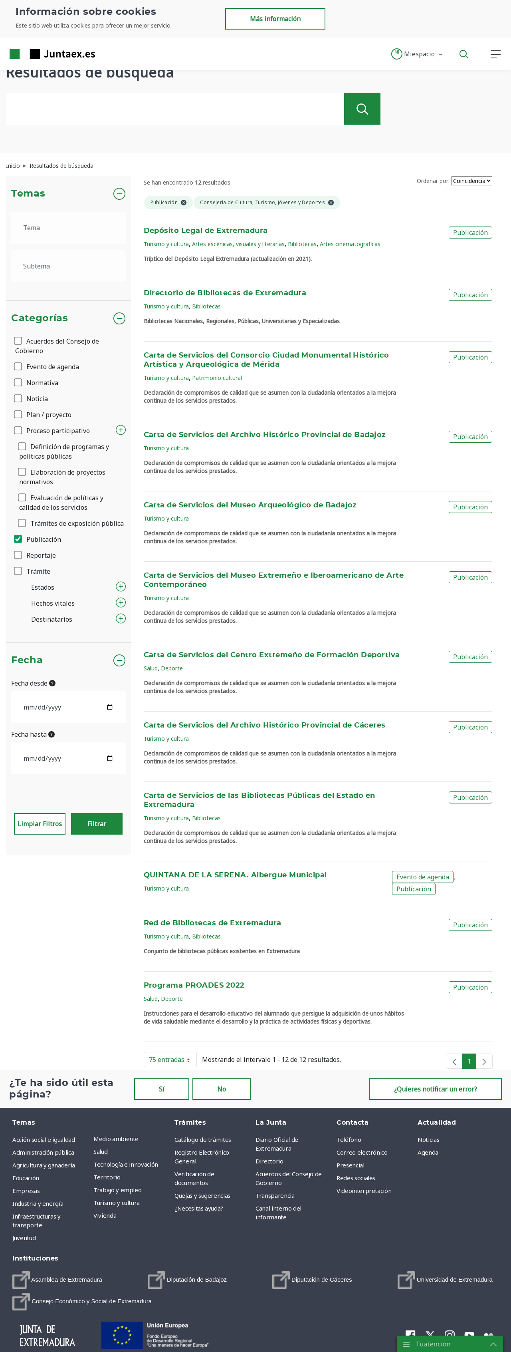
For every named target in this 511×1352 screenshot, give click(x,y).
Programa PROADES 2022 (194, 985)
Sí (161, 1089)
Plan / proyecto (43, 414)
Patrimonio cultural (217, 378)
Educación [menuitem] (25, 1178)
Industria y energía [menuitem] (37, 1203)
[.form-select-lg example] (68, 228)
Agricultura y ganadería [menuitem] (43, 1165)
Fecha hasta (33, 734)
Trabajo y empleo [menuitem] (117, 1190)
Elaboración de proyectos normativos (62, 477)
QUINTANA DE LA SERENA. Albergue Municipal (235, 875)
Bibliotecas (302, 244)
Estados (42, 587)
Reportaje (35, 555)
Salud (151, 668)
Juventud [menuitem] (24, 1238)
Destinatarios (51, 619)
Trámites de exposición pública (71, 523)
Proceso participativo (52, 430)
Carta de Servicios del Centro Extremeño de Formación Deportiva (272, 655)
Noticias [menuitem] (428, 1139)
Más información (275, 18)
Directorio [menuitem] (269, 1161)
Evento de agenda (47, 366)
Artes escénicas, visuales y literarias (238, 244)
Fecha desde (33, 683)
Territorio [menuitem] (107, 1177)
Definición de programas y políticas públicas (64, 451)
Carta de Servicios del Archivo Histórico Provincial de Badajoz (265, 435)
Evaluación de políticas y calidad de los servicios (61, 502)
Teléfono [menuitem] (349, 1139)
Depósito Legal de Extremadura (206, 231)
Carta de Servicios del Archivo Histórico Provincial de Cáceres (265, 725)
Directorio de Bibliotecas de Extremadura (225, 293)
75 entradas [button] (173, 1061)
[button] (417, 54)
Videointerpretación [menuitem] (364, 1191)
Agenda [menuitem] (428, 1152)
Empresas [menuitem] (26, 1191)
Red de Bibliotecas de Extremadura (212, 923)
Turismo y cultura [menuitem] (116, 1203)
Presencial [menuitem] (350, 1165)
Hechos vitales (53, 603)
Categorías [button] (39, 318)
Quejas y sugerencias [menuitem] (202, 1195)
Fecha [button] (27, 660)
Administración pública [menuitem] (43, 1152)
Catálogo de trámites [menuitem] (202, 1139)
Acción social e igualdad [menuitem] (43, 1139)
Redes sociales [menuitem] (356, 1178)
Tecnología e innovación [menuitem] (125, 1164)
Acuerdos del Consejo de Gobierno (57, 346)
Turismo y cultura (166, 244)
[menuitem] (57, 1280)
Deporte (172, 668)
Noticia (31, 398)
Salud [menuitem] (100, 1151)
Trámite (32, 571)
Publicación (38, 539)
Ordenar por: (433, 181)
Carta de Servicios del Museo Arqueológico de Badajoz (250, 505)
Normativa (36, 382)
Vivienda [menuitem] (104, 1215)
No (221, 1089)
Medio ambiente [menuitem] (116, 1139)
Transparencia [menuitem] (275, 1195)
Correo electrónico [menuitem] (362, 1152)
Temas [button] (28, 194)
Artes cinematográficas (350, 244)
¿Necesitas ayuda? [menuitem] (198, 1208)
